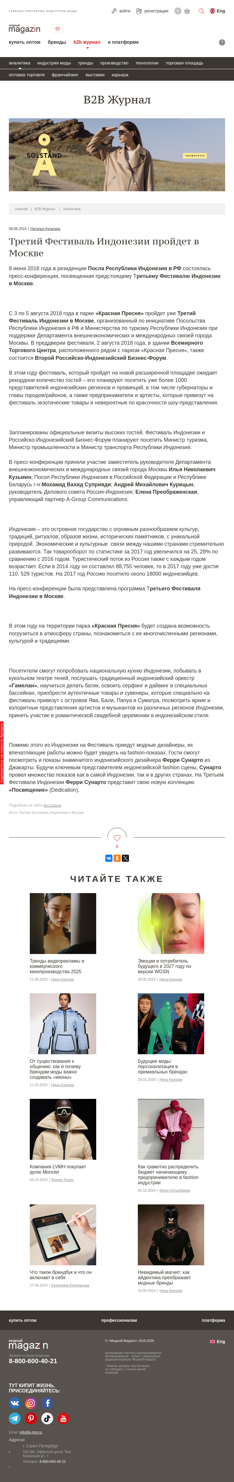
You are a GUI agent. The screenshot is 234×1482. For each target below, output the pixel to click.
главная (21, 209)
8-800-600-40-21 (33, 1361)
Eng (221, 10)
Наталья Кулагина (45, 229)
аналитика (19, 62)
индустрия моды (54, 62)
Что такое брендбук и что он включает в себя (61, 1275)
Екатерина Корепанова (70, 1285)
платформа (213, 1320)
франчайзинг (65, 74)
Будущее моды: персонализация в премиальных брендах (162, 1066)
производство (114, 62)
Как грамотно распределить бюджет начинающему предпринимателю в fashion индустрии (168, 1174)
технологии (146, 62)
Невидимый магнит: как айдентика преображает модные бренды (164, 1277)
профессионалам (119, 1320)
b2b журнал (86, 42)
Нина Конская (62, 979)
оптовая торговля (27, 74)
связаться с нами (57, 28)
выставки (95, 74)
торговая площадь (184, 62)
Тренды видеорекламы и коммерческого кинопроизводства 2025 (57, 966)
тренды (85, 62)
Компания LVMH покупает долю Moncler (58, 1169)
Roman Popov (62, 1180)
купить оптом (24, 42)
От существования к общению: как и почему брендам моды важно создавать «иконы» (55, 1069)
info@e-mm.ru (31, 1432)
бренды (57, 42)
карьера (120, 74)
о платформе (123, 42)
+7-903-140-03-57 (39, 1462)
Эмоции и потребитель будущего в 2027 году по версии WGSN (164, 966)
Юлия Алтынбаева (174, 1190)
